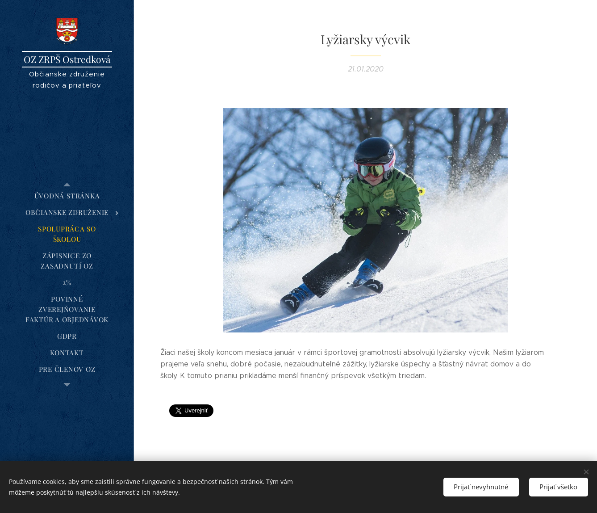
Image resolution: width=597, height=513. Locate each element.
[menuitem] (67, 196)
